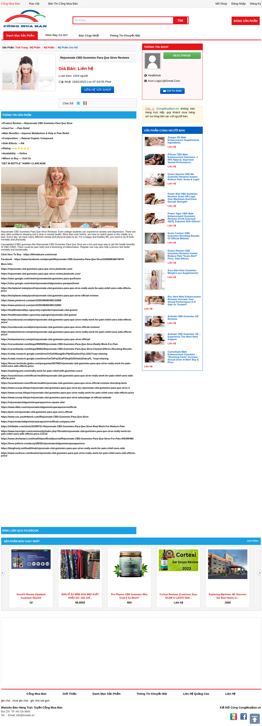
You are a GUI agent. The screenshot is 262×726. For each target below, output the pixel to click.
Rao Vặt (34, 3)
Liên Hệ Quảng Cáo (196, 693)
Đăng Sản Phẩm (245, 21)
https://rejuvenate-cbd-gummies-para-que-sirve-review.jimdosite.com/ (41, 273)
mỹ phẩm (49, 47)
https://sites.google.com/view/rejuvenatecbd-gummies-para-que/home (41, 278)
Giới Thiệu (69, 693)
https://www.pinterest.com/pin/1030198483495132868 (31, 300)
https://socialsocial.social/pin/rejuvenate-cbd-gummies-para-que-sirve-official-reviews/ (50, 327)
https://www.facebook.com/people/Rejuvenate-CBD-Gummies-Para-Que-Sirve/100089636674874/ (69, 259)
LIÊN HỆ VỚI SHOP (97, 89)
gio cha (5, 700)
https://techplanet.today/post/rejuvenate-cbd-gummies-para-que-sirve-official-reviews (50, 295)
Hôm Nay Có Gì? (56, 35)
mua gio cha (20, 700)
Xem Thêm (252, 540)
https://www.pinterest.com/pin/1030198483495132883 (31, 305)
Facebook (243, 716)
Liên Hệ (230, 693)
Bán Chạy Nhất (89, 35)
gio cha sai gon (39, 700)
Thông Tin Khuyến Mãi (125, 35)
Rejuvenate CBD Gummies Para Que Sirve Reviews (94, 57)
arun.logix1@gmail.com (164, 80)
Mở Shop (221, 3)
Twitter (78, 103)
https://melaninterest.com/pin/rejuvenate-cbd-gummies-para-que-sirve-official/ (45, 339)
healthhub (154, 75)
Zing (85, 103)
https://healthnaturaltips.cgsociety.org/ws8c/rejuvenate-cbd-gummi (39, 310)
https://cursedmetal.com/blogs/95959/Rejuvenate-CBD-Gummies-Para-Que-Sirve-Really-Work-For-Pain (59, 344)
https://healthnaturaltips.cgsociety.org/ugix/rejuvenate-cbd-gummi (39, 314)
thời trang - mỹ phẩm (27, 47)
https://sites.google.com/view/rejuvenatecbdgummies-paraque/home (40, 283)
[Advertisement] (69, 489)
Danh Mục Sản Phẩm (21, 35)
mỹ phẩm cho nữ (68, 47)
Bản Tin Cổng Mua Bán (63, 3)
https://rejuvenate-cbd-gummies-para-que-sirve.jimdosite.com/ (36, 269)
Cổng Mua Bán (10, 3)
